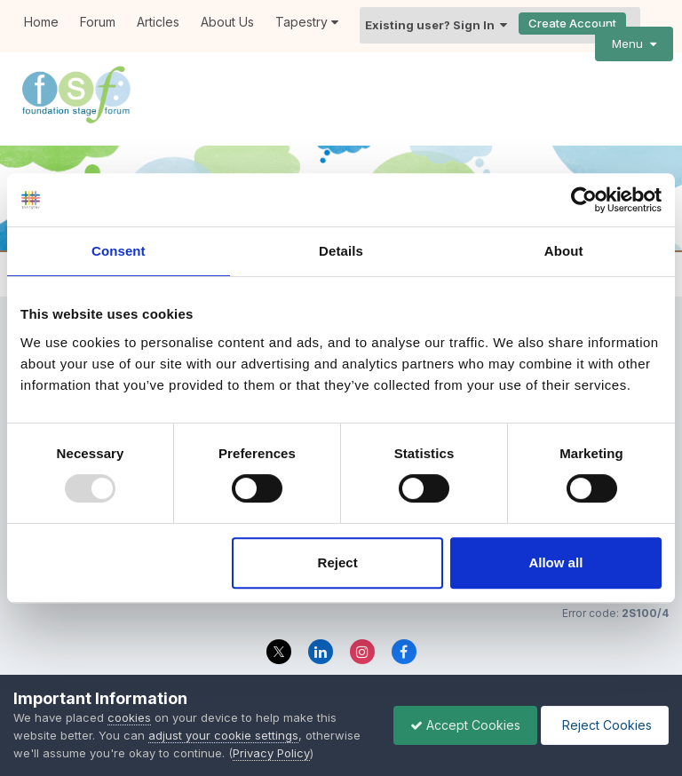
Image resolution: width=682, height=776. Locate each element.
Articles (158, 21)
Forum (97, 21)
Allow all (555, 562)
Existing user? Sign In (436, 25)
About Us (227, 21)
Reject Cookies (603, 724)
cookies (129, 717)
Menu (634, 43)
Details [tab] (341, 250)
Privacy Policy (271, 753)
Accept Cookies (461, 724)
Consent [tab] (118, 250)
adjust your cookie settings (223, 735)
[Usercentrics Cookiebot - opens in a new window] (584, 199)
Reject (338, 562)
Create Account (572, 23)
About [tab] (563, 250)
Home (41, 21)
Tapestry (306, 21)
